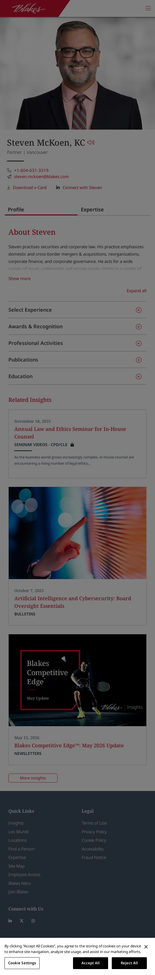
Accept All (90, 962)
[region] (77, 956)
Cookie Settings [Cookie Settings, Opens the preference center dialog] (22, 962)
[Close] (146, 947)
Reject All (129, 962)
